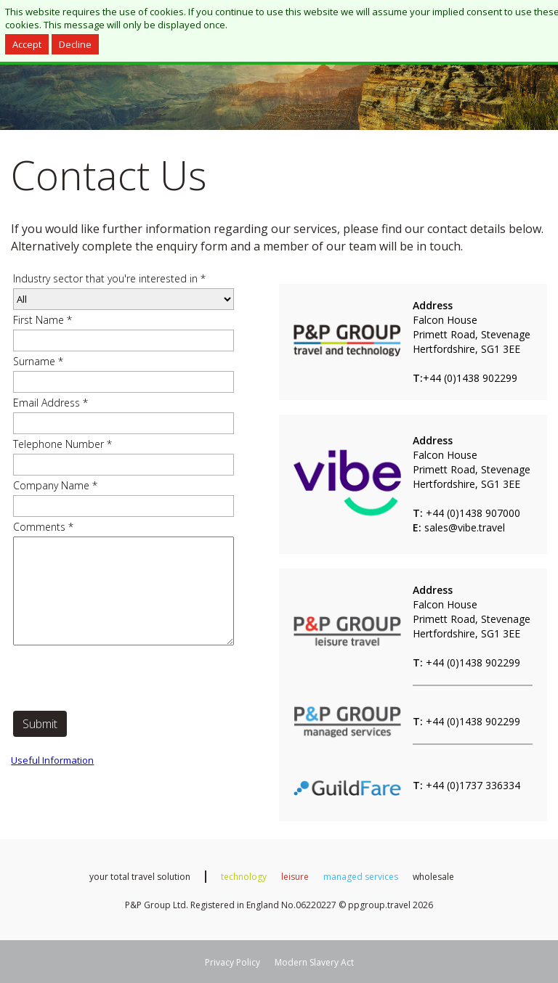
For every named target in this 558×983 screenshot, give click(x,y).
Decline (75, 44)
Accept (26, 44)
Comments (43, 527)
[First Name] (123, 340)
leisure (295, 876)
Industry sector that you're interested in (109, 278)
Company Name (55, 485)
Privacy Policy (232, 962)
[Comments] (123, 591)
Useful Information (52, 760)
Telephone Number (62, 444)
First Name (42, 320)
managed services (360, 876)
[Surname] (123, 382)
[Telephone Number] (123, 465)
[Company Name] (123, 506)
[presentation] (123, 679)
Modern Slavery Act (314, 962)
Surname (38, 361)
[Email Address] (123, 423)
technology (244, 876)
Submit (40, 724)
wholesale (433, 876)
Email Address (50, 402)
